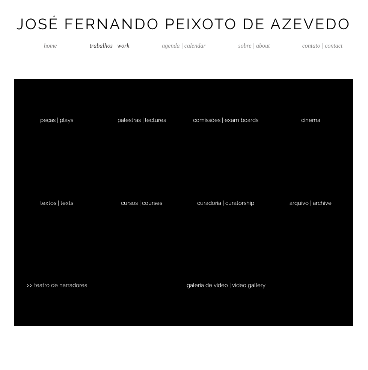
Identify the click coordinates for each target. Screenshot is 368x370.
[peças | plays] (56, 120)
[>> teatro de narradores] (56, 285)
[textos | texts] (56, 203)
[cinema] (310, 120)
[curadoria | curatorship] (225, 203)
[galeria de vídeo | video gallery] (226, 285)
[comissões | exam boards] (225, 120)
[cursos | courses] (141, 203)
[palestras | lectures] (141, 120)
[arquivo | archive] (310, 203)
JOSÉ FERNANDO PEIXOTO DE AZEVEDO (184, 24)
